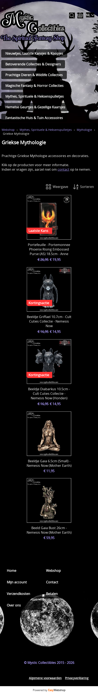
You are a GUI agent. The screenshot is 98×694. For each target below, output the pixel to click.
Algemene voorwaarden (45, 678)
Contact (52, 582)
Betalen (52, 593)
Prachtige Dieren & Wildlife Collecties (34, 75)
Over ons (14, 605)
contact (63, 169)
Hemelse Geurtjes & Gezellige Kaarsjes (35, 107)
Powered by (49, 690)
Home (11, 570)
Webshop (8, 130)
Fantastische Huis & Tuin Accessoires (34, 118)
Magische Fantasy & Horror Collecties (34, 85)
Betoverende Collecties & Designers (33, 64)
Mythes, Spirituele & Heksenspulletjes (34, 96)
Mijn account (17, 582)
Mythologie (84, 130)
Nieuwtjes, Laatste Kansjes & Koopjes (34, 53)
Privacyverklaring (77, 678)
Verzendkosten (18, 593)
